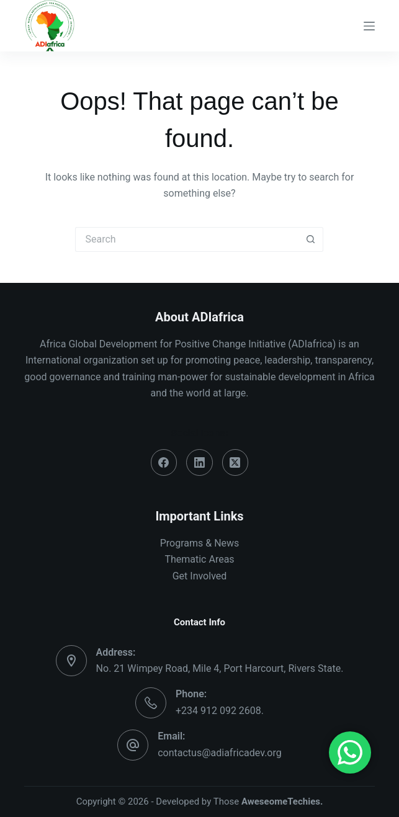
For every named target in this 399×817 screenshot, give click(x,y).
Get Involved (200, 576)
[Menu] (369, 26)
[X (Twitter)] (235, 462)
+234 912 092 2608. (220, 711)
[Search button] (310, 239)
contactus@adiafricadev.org (220, 753)
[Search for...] (186, 239)
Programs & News (200, 543)
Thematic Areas (199, 559)
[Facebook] (164, 462)
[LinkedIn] (199, 462)
